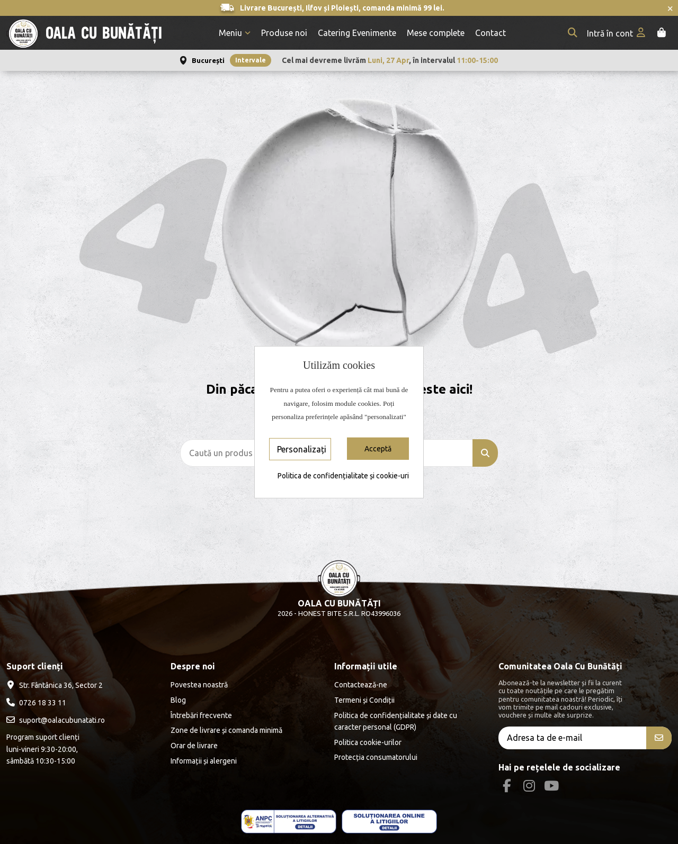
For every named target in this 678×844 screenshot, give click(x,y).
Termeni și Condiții (364, 700)
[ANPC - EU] (389, 821)
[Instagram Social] (529, 785)
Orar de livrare (194, 745)
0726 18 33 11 (42, 702)
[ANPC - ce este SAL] (288, 821)
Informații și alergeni (204, 761)
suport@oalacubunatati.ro (62, 720)
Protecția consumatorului (375, 757)
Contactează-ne (360, 684)
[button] (234, 33)
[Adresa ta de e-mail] (572, 738)
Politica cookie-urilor (368, 742)
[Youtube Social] (551, 785)
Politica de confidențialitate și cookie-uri (343, 475)
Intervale (250, 60)
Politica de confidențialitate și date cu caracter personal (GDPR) (395, 721)
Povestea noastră (199, 684)
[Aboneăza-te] (659, 738)
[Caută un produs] (485, 453)
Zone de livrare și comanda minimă (226, 730)
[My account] (617, 33)
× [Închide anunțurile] (670, 7)
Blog (178, 700)
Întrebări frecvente (201, 715)
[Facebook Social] (506, 785)
